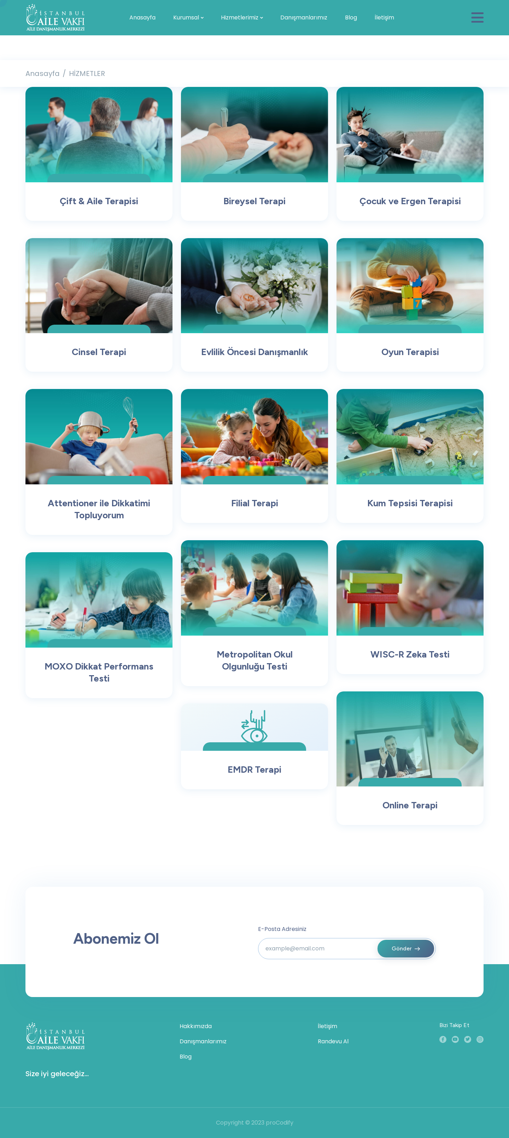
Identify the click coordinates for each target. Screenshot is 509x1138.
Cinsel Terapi (99, 352)
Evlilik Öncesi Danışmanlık (254, 352)
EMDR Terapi (254, 769)
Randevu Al (333, 1041)
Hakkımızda (196, 1026)
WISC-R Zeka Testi (410, 654)
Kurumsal (186, 17)
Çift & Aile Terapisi (99, 201)
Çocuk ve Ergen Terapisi (410, 201)
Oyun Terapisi (410, 352)
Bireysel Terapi (254, 201)
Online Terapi (410, 805)
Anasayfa (142, 17)
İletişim (384, 17)
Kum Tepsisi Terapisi (410, 503)
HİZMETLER (87, 73)
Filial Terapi (254, 503)
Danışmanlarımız (303, 17)
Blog (351, 17)
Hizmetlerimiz (239, 17)
